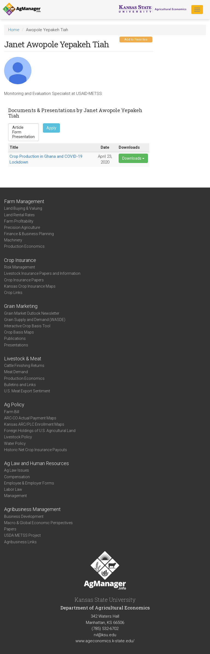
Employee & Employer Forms (29, 483)
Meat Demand (16, 372)
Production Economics (24, 246)
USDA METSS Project (22, 535)
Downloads (133, 158)
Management (15, 496)
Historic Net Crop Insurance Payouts (35, 450)
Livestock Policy (18, 437)
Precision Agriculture (22, 227)
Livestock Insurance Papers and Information (42, 273)
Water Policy (15, 443)
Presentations (16, 345)
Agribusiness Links (20, 542)
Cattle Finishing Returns (24, 365)
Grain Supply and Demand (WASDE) (34, 319)
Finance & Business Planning (29, 234)
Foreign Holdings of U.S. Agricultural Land (39, 430)
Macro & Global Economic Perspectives (38, 523)
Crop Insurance (20, 260)
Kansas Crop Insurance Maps (30, 286)
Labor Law (13, 489)
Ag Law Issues (16, 470)
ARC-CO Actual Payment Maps (30, 418)
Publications (15, 338)
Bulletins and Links (20, 385)
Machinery (13, 240)
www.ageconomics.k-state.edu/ (105, 640)
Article (23, 127)
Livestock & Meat (22, 358)
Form (23, 132)
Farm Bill (11, 412)
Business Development (23, 516)
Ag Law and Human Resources (36, 463)
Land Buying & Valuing (23, 208)
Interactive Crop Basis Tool (27, 326)
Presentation (23, 137)
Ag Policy (14, 404)
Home (13, 29)
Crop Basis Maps (19, 332)
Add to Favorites (135, 39)
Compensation (17, 477)
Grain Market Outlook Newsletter (31, 313)
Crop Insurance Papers (24, 280)
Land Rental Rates (19, 215)
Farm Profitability (18, 221)
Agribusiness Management (32, 509)
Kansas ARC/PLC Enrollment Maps (34, 424)
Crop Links (13, 292)
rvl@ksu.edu (105, 634)
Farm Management (24, 201)
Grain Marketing (20, 306)
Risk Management (19, 267)
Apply (51, 128)
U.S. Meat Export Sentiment (27, 391)
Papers (10, 529)
